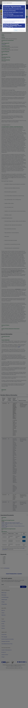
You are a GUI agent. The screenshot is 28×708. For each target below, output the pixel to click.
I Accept (15, 30)
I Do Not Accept (22, 30)
